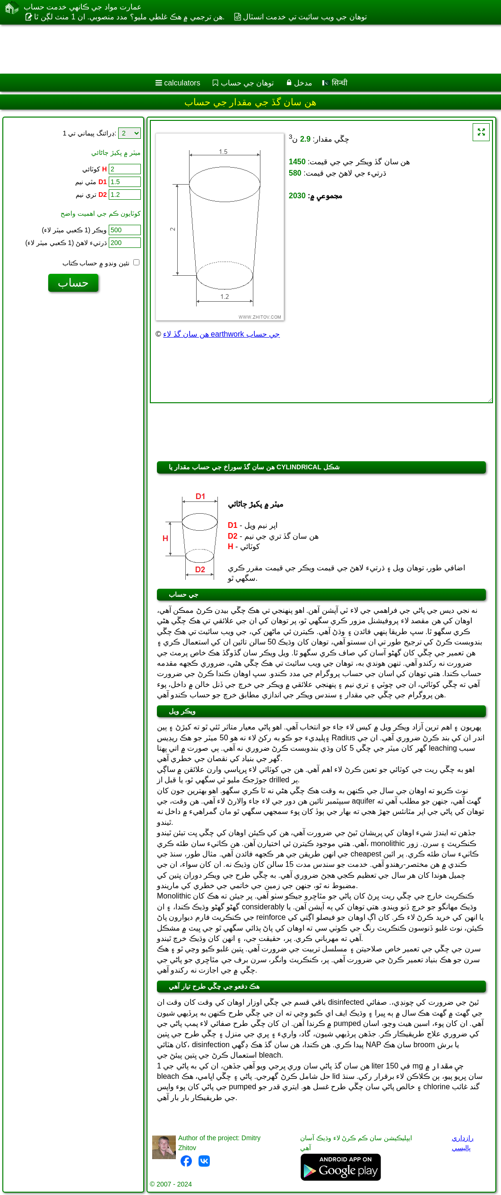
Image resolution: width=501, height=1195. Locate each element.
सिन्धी (334, 83)
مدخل (303, 83)
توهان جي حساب (247, 83)
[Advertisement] (241, 49)
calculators (182, 83)
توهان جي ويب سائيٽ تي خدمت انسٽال (305, 17)
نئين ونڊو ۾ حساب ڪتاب (100, 263)
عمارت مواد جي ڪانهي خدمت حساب (83, 6)
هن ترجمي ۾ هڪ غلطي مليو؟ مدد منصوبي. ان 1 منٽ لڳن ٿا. (129, 17)
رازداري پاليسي (463, 1143)
